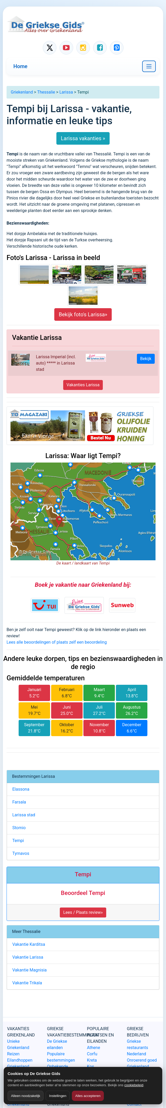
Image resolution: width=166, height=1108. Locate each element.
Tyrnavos (20, 853)
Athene (93, 1047)
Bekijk (145, 358)
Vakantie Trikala (27, 982)
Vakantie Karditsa (28, 944)
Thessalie (46, 92)
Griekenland (22, 92)
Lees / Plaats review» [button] (83, 912)
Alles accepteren (87, 1096)
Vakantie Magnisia (29, 970)
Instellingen (57, 1096)
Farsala (19, 802)
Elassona (20, 789)
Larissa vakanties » (83, 138)
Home (20, 66)
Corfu (92, 1053)
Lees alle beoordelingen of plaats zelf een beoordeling (57, 642)
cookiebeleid (133, 1085)
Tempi (18, 840)
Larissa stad (23, 814)
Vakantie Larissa (27, 957)
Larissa (66, 92)
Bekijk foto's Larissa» (83, 314)
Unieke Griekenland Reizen (18, 1047)
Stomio (19, 827)
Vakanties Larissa (83, 384)
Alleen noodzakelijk (25, 1096)
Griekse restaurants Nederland (137, 1047)
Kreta (92, 1060)
